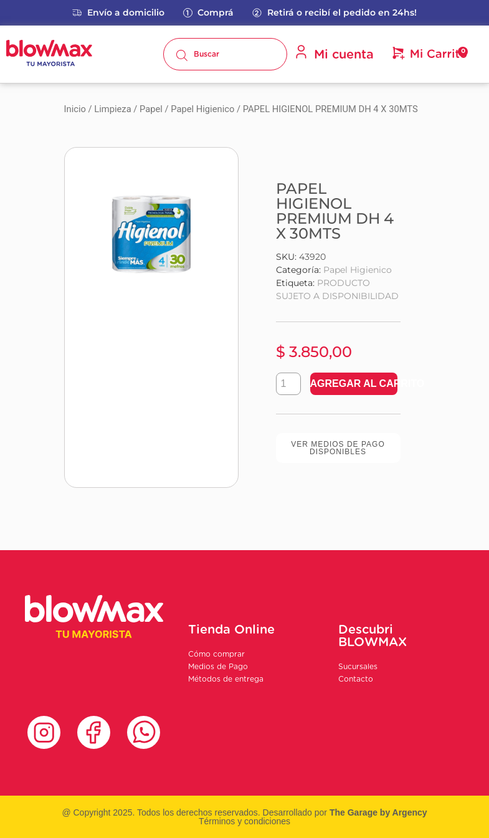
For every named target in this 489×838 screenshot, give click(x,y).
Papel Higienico (202, 109)
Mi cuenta (334, 53)
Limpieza (112, 109)
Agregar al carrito (353, 383)
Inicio (75, 109)
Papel (151, 109)
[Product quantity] (288, 384)
